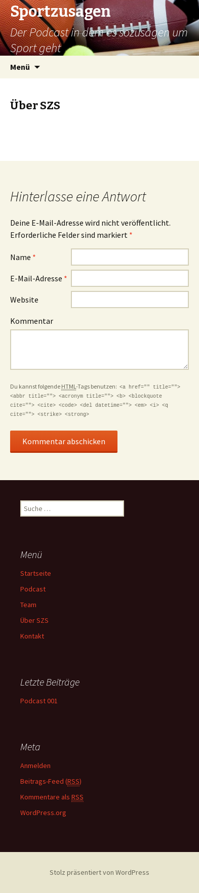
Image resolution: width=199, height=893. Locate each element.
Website (24, 299)
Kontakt (32, 636)
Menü (20, 67)
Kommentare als (52, 797)
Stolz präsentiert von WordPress (99, 872)
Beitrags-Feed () (51, 781)
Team (28, 604)
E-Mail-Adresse (38, 278)
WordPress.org (43, 812)
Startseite (35, 573)
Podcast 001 (39, 700)
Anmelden (35, 765)
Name (23, 257)
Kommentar (31, 321)
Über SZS (34, 620)
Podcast (33, 588)
